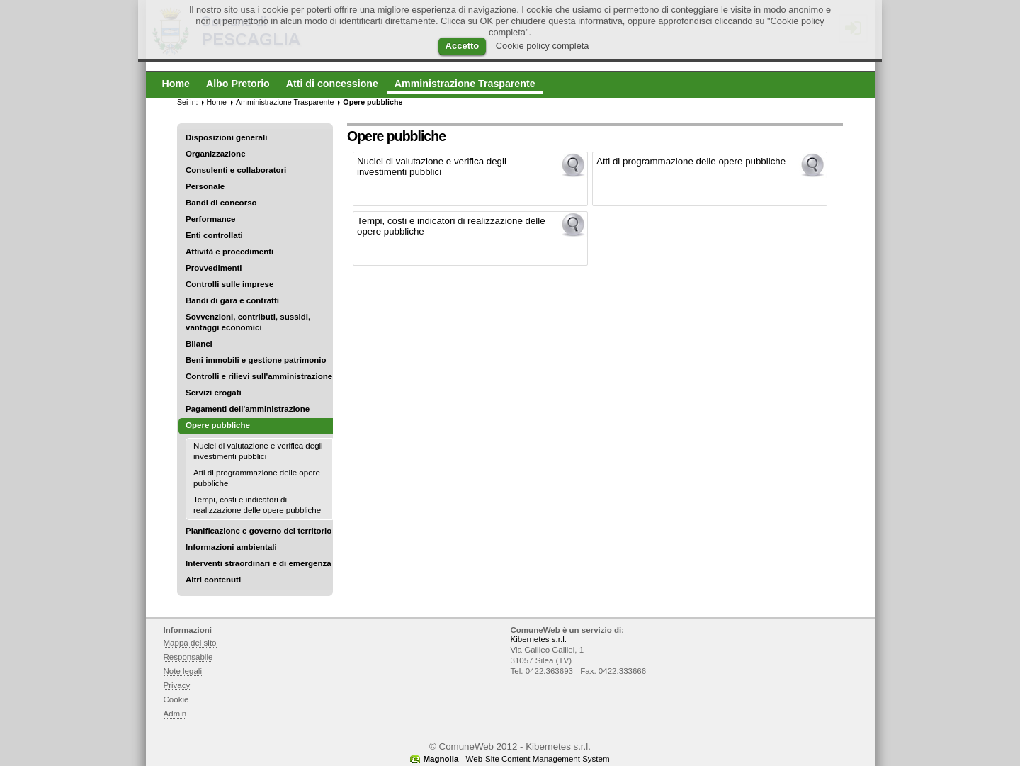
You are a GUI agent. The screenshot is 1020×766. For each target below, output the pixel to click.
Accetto (463, 45)
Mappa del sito (190, 642)
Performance (211, 219)
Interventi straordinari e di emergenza (259, 563)
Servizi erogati (214, 392)
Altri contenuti (213, 579)
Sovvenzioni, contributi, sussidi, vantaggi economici (248, 322)
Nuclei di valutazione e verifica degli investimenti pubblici (258, 451)
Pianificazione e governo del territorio (259, 530)
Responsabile (188, 657)
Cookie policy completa (542, 45)
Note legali (183, 671)
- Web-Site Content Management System (516, 759)
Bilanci (199, 343)
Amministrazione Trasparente (285, 102)
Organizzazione (216, 154)
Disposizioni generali (226, 137)
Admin (175, 713)
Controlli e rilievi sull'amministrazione (259, 376)
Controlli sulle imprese (229, 284)
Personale (205, 186)
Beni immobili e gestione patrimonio (256, 360)
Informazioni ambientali (231, 547)
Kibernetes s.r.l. (539, 639)
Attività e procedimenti (229, 251)
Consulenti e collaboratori (236, 170)
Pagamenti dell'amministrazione (248, 409)
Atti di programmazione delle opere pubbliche (256, 478)
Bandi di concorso (221, 202)
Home (217, 102)
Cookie (176, 699)
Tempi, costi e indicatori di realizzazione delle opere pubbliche (257, 504)
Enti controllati (214, 235)
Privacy (177, 685)
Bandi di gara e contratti (232, 300)
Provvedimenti (214, 268)
